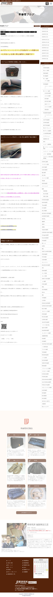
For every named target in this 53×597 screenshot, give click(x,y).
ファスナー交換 (45, 164)
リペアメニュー (46, 136)
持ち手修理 (44, 210)
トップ (9, 560)
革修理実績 (26, 562)
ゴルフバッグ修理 (46, 311)
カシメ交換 (44, 276)
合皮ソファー (47, 104)
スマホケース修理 (46, 371)
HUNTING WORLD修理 (47, 344)
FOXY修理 (44, 256)
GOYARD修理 (45, 360)
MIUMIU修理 (44, 202)
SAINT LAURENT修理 (46, 251)
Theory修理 (44, 205)
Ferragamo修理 (45, 235)
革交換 (43, 180)
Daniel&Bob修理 (45, 330)
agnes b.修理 (45, 327)
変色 (43, 286)
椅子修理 (47, 98)
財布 (44, 141)
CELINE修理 (44, 289)
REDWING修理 (45, 354)
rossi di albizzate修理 (46, 382)
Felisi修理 (44, 341)
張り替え (32, 31)
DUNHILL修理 (45, 161)
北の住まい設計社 (46, 401)
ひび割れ (44, 300)
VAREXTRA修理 (45, 363)
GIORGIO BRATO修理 (47, 305)
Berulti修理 (44, 395)
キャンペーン (45, 262)
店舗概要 (25, 571)
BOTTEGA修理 (46, 125)
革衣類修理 (45, 84)
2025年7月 (44, 53)
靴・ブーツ (10, 567)
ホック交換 (44, 273)
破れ (43, 295)
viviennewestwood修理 (47, 379)
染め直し (44, 218)
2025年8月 (44, 50)
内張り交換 (3, 34)
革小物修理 (45, 75)
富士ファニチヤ (45, 406)
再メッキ (44, 243)
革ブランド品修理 (20, 31)
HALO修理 (44, 398)
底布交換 (47, 109)
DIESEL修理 (44, 183)
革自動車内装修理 (47, 112)
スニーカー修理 (45, 178)
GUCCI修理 (44, 167)
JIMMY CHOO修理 (46, 278)
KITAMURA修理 (45, 199)
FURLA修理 (44, 284)
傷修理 (43, 221)
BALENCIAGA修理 (46, 265)
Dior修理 (44, 338)
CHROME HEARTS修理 (47, 232)
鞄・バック (10, 565)
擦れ (43, 248)
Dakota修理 (44, 270)
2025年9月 (44, 47)
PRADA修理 (44, 254)
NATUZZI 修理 (48, 101)
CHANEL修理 (46, 122)
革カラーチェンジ (47, 128)
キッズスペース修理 (46, 333)
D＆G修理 (44, 207)
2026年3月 (44, 31)
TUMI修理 (44, 297)
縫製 (35, 31)
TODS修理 (44, 352)
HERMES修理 (46, 67)
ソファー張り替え (46, 325)
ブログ (2, 31)
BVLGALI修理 (45, 316)
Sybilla (43, 246)
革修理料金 (26, 560)
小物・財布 (10, 562)
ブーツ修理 (47, 80)
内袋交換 (45, 191)
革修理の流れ (26, 565)
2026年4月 (44, 28)
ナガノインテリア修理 (47, 387)
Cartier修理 (44, 259)
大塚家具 (44, 403)
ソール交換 (44, 357)
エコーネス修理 (48, 106)
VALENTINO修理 (45, 322)
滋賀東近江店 (26, 31)
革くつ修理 (45, 78)
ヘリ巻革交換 (45, 346)
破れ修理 (44, 172)
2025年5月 (44, 58)
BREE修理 (44, 365)
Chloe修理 (44, 240)
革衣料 (9, 569)
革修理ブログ (26, 569)
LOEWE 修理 (45, 319)
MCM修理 (44, 392)
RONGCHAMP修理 (46, 303)
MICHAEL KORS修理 (46, 213)
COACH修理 (44, 169)
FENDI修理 (44, 314)
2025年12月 (44, 39)
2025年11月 (44, 42)
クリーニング (45, 186)
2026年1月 (44, 36)
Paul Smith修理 (45, 237)
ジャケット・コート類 (48, 151)
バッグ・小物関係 (47, 144)
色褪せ (43, 227)
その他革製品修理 (47, 133)
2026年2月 (44, 34)
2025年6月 (44, 55)
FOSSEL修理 (45, 376)
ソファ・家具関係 (47, 154)
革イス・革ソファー (12, 571)
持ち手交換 (45, 193)
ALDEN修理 (44, 390)
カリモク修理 (47, 95)
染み (43, 267)
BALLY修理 (44, 308)
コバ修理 (44, 281)
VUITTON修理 (13, 31)
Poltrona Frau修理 (46, 384)
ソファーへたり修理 (46, 368)
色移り (43, 224)
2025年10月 (44, 45)
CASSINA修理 (48, 93)
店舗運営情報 (45, 335)
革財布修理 (45, 73)
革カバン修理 (6, 31)
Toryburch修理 (45, 229)
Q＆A (24, 567)
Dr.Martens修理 (45, 373)
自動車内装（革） (12, 574)
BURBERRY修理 (45, 216)
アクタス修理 (45, 349)
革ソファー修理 (46, 91)
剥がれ (43, 292)
